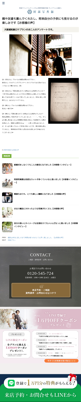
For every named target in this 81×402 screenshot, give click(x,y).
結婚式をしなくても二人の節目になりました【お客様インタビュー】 (43, 164)
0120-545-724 (40, 273)
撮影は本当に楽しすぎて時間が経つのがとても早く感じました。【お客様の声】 (36, 237)
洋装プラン (12, 240)
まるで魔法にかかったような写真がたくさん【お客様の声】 (39, 208)
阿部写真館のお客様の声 (11, 150)
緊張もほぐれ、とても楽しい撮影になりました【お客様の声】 (40, 194)
